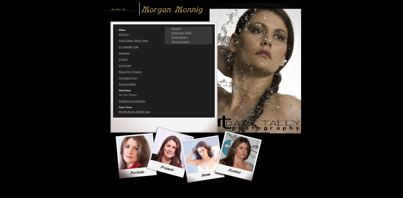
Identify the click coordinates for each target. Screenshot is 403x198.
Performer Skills (181, 32)
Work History (179, 37)
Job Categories (180, 41)
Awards (176, 28)
